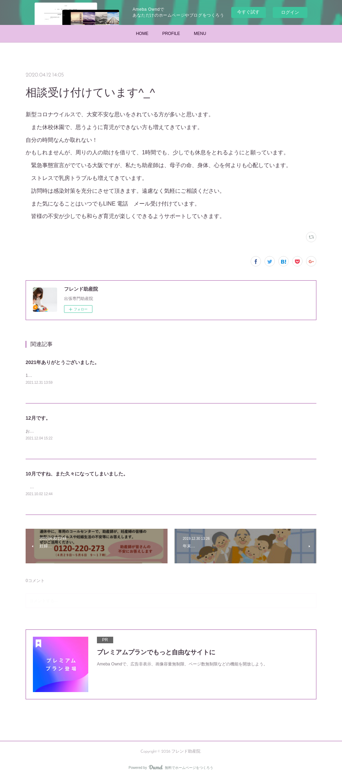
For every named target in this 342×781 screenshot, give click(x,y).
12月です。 (38, 418)
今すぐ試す (248, 12)
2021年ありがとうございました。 (62, 362)
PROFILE (171, 33)
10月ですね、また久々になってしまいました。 (77, 475)
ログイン (290, 12)
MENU (200, 33)
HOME (142, 33)
